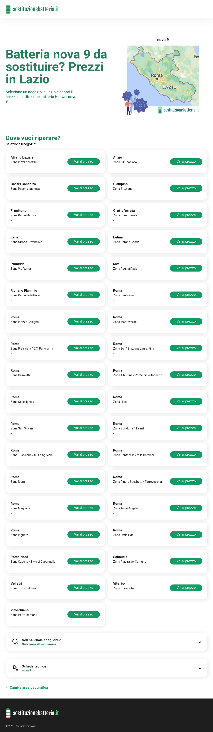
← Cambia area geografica (27, 688)
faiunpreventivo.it (26, 726)
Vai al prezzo (83, 162)
